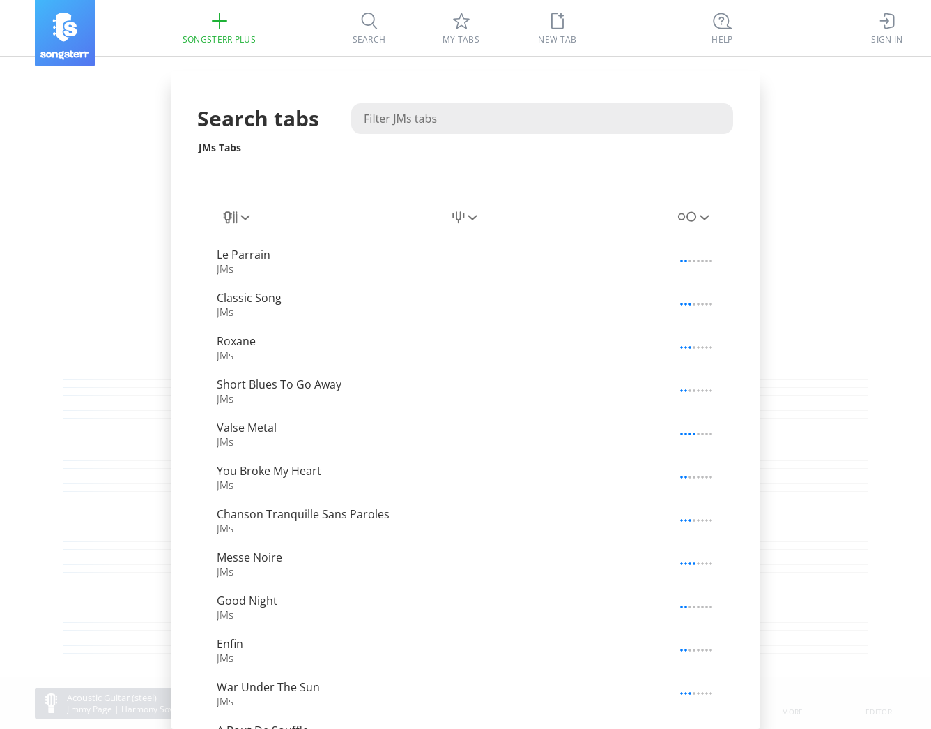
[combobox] (237, 217)
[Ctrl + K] (723, 28)
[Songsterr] (65, 33)
